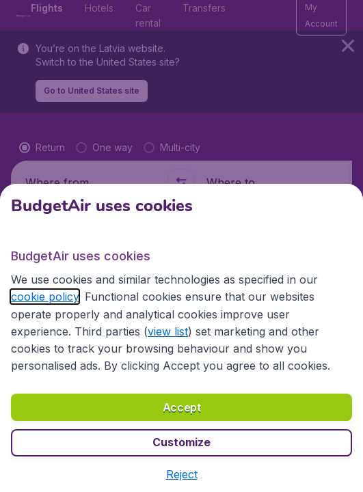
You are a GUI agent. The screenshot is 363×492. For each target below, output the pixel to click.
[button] (182, 474)
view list (168, 331)
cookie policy (45, 296)
